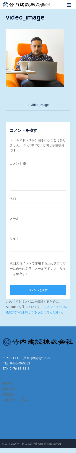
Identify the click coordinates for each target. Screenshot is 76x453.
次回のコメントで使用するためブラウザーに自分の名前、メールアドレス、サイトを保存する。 (38, 268)
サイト (14, 238)
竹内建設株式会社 (27, 443)
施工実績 (9, 389)
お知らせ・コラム (15, 399)
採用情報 (9, 394)
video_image (40, 105)
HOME (7, 383)
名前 (13, 198)
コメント (18, 163)
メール (14, 218)
